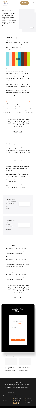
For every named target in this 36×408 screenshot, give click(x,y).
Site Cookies (28, 402)
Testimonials (5, 404)
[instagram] (18, 403)
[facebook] (14, 403)
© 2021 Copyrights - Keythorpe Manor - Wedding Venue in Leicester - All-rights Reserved (18, 406)
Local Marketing (10, 10)
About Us (4, 398)
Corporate (5, 400)
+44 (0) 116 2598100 (18, 400)
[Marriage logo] (5, 0)
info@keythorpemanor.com (19, 398)
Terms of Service (29, 400)
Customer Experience (4, 10)
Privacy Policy (28, 398)
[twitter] (16, 403)
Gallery (4, 402)
